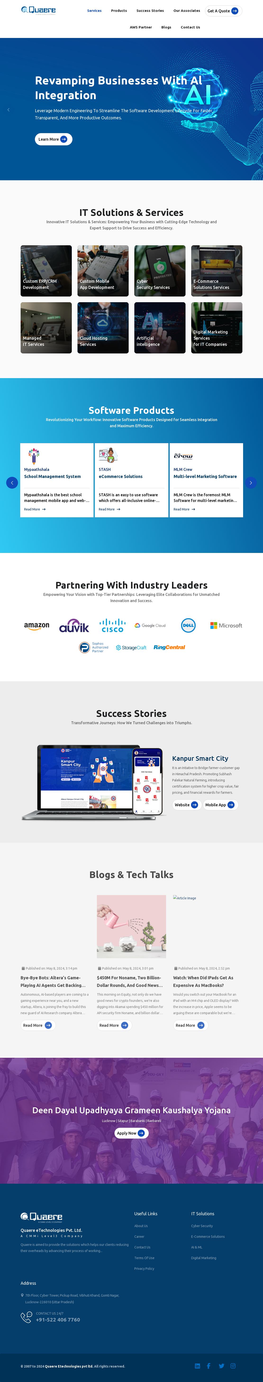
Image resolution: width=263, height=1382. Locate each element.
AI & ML (196, 1247)
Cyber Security (202, 1226)
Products (119, 11)
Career (139, 1236)
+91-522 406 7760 (58, 1319)
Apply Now (131, 1133)
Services (94, 11)
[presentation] (12, 483)
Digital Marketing (203, 1258)
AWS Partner (141, 27)
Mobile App (220, 804)
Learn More (53, 139)
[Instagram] (236, 1366)
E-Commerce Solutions (208, 1236)
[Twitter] (225, 1366)
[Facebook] (213, 1366)
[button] (255, 110)
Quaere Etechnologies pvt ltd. (69, 1366)
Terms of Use (144, 1258)
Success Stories (150, 11)
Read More (34, 509)
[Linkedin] (201, 1366)
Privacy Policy (144, 1269)
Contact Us (190, 27)
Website (186, 804)
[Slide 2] (131, 818)
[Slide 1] (123, 818)
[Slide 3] (140, 818)
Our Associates (186, 11)
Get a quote (223, 10)
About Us (141, 1226)
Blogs (166, 27)
